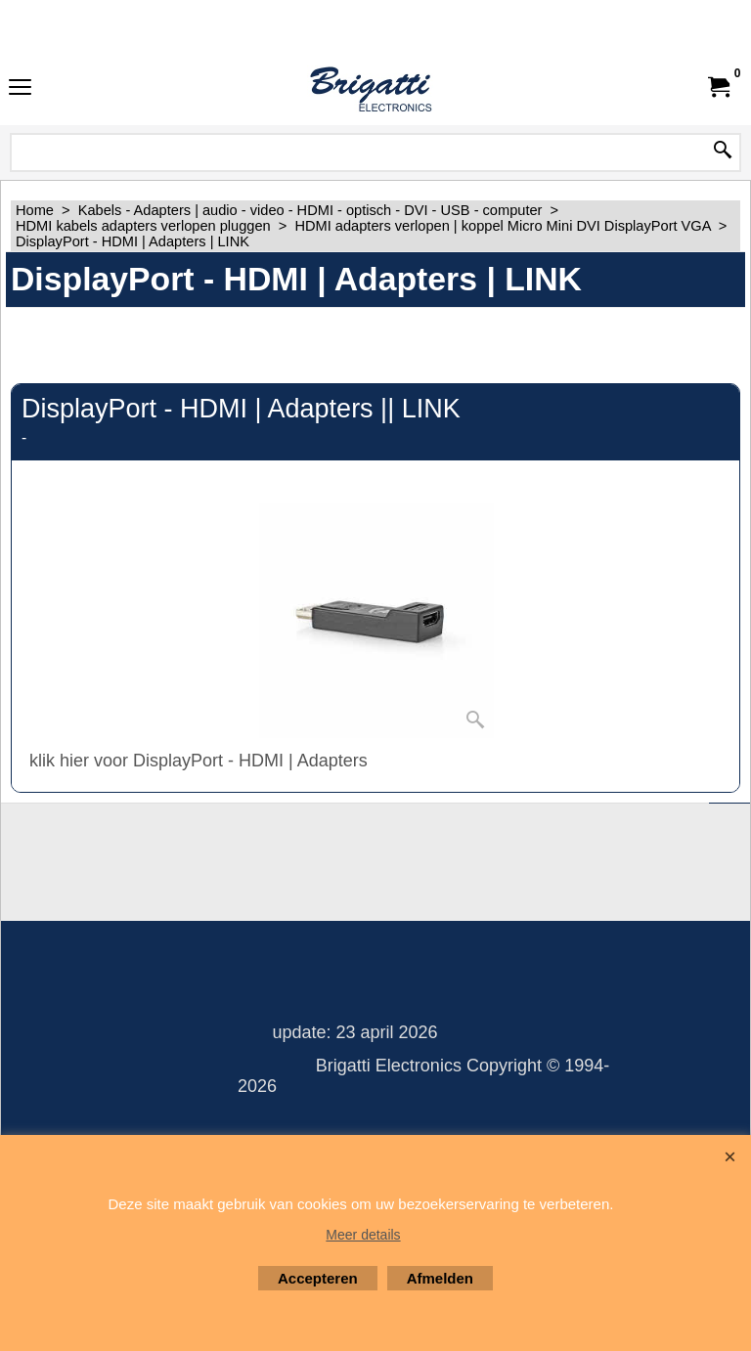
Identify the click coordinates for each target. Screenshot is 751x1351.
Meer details (363, 1234)
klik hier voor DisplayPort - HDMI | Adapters (198, 760)
